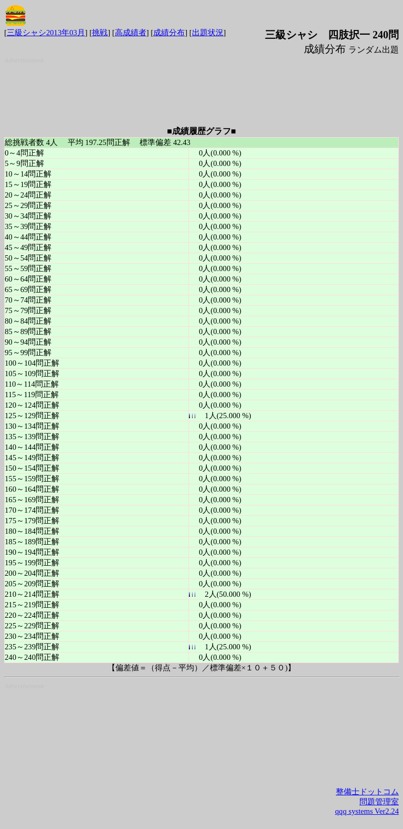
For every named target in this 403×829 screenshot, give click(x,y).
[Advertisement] (203, 91)
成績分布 (169, 32)
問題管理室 (379, 801)
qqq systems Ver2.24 (367, 811)
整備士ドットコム (367, 791)
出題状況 (208, 32)
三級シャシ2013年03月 (46, 32)
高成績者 (130, 32)
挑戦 (100, 32)
